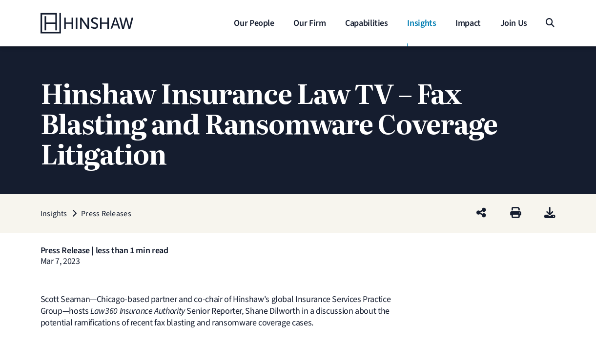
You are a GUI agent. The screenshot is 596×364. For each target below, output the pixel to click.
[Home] (102, 23)
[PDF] (549, 213)
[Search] (550, 23)
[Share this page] (481, 213)
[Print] (515, 213)
